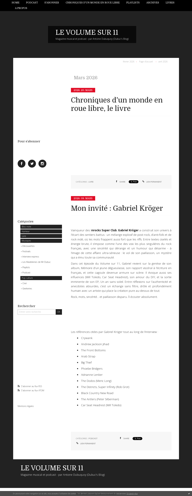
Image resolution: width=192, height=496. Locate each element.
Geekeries (27, 288)
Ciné (24, 283)
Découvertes (28, 246)
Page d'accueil (146, 61)
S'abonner (51, 2)
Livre (24, 236)
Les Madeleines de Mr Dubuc (36, 262)
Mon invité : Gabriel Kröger (117, 208)
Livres (170, 2)
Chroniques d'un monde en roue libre (93, 2)
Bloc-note (26, 226)
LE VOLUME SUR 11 (87, 32)
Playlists (133, 2)
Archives (152, 2)
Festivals (26, 251)
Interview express (30, 256)
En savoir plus (132, 493)
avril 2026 (162, 61)
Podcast (32, 2)
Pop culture (27, 278)
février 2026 (128, 61)
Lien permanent (152, 181)
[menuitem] (17, 3)
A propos (21, 8)
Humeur (25, 231)
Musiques (26, 240)
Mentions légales (26, 406)
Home (15, 2)
